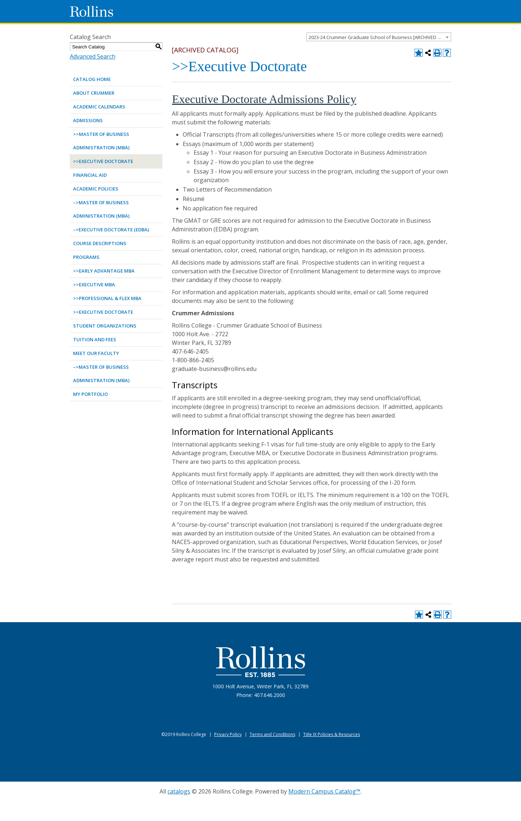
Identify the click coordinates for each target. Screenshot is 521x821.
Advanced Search (92, 56)
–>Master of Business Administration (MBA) (101, 209)
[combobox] (378, 37)
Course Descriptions (99, 243)
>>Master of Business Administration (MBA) (101, 141)
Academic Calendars (99, 106)
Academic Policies (95, 188)
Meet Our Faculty (96, 353)
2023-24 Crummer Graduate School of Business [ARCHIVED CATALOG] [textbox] (380, 37)
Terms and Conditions (272, 734)
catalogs (179, 791)
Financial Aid (90, 175)
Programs (86, 257)
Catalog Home (92, 79)
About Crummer (93, 93)
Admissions (88, 120)
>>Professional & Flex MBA (107, 298)
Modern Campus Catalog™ (324, 791)
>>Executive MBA (94, 284)
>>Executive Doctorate (103, 161)
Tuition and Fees (94, 339)
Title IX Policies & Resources (331, 734)
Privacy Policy (228, 734)
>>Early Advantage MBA (104, 271)
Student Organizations (104, 325)
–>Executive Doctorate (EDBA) (111, 229)
